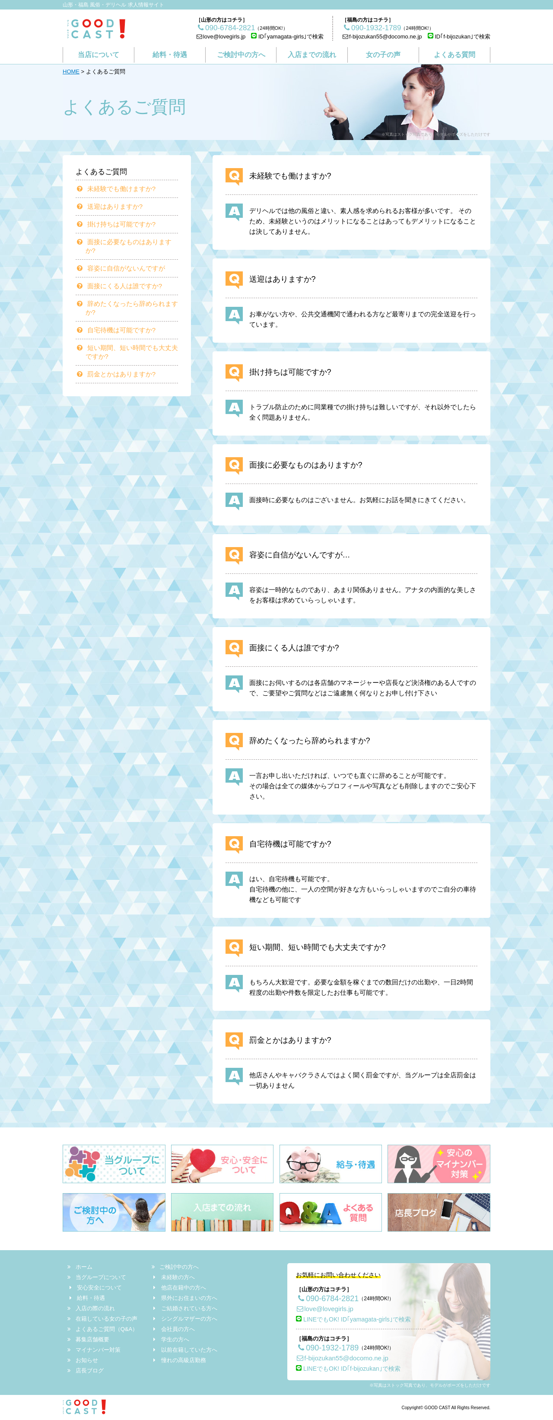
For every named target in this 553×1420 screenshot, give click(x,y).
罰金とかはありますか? (117, 374)
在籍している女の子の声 (102, 1318)
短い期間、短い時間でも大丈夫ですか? (128, 352)
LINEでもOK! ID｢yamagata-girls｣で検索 (353, 1319)
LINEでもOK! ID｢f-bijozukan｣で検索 (348, 1368)
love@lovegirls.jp (220, 36)
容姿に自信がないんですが (122, 268)
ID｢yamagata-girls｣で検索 (287, 36)
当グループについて (97, 1277)
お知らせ (83, 1360)
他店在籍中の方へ (179, 1287)
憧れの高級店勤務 (179, 1360)
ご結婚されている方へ (184, 1308)
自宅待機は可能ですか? (117, 330)
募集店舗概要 (88, 1339)
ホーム (80, 1267)
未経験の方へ (173, 1277)
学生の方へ (170, 1339)
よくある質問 (454, 54)
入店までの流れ (312, 54)
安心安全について (95, 1287)
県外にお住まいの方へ (184, 1298)
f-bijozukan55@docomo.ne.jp (382, 36)
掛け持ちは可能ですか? (117, 224)
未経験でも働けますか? (117, 188)
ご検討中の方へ (241, 54)
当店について (98, 54)
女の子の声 (383, 54)
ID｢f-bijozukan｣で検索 (459, 36)
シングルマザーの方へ (184, 1318)
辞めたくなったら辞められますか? (128, 308)
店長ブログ (86, 1370)
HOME (71, 71)
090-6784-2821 (327, 1298)
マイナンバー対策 (94, 1350)
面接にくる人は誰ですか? (120, 286)
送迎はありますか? (111, 206)
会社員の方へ (173, 1329)
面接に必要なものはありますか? (125, 246)
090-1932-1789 (327, 1348)
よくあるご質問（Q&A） (103, 1329)
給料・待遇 (170, 54)
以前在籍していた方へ (184, 1350)
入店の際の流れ (91, 1308)
